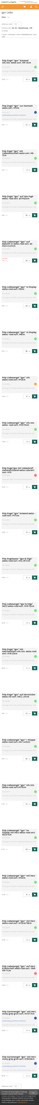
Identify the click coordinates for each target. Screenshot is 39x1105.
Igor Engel (11, 34)
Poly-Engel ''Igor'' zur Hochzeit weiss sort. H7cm (17, 106)
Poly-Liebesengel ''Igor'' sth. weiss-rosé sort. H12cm (16, 378)
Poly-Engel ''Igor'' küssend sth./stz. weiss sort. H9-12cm (16, 61)
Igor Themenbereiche (24, 34)
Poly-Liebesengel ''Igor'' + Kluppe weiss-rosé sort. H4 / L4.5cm (18, 740)
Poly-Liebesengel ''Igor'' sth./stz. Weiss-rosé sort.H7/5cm (18, 786)
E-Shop (4, 34)
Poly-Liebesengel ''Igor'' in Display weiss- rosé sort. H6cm (19, 333)
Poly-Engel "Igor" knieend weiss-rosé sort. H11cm (18, 514)
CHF (31, 28)
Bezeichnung (23, 28)
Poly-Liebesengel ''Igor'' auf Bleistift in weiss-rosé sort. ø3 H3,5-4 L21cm (17, 243)
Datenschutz (22, 1102)
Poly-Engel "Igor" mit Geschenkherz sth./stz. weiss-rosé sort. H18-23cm (19, 651)
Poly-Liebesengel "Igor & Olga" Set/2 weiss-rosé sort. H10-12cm (18, 605)
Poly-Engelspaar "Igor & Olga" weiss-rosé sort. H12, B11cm (17, 559)
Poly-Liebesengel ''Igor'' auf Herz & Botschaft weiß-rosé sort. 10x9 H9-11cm (18, 968)
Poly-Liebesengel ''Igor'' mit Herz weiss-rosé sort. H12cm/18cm (18, 922)
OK (33, 1093)
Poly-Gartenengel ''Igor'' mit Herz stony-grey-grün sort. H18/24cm (19, 1057)
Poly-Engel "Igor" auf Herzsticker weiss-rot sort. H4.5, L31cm (18, 695)
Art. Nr (14, 28)
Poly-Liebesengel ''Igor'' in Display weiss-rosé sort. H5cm (19, 288)
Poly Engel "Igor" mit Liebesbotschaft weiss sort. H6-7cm (18, 153)
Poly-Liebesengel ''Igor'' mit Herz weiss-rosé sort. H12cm (18, 876)
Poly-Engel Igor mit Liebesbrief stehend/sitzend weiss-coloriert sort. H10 (18, 470)
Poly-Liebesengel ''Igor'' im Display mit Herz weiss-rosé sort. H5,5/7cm (18, 832)
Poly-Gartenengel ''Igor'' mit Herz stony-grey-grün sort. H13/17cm (19, 1012)
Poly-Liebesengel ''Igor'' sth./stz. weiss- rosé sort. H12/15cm (18, 423)
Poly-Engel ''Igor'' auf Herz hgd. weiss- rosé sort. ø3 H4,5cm (18, 197)
